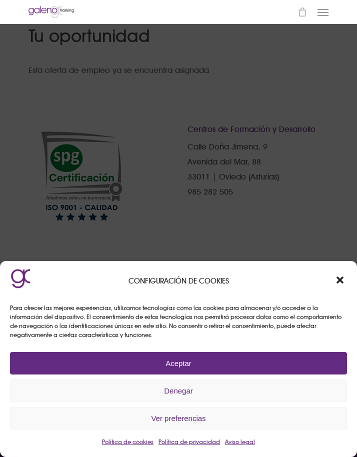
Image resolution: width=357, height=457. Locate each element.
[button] (341, 281)
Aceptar (179, 363)
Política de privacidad (189, 442)
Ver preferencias (178, 418)
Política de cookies (128, 442)
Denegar (178, 390)
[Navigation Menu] (323, 12)
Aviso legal (240, 442)
